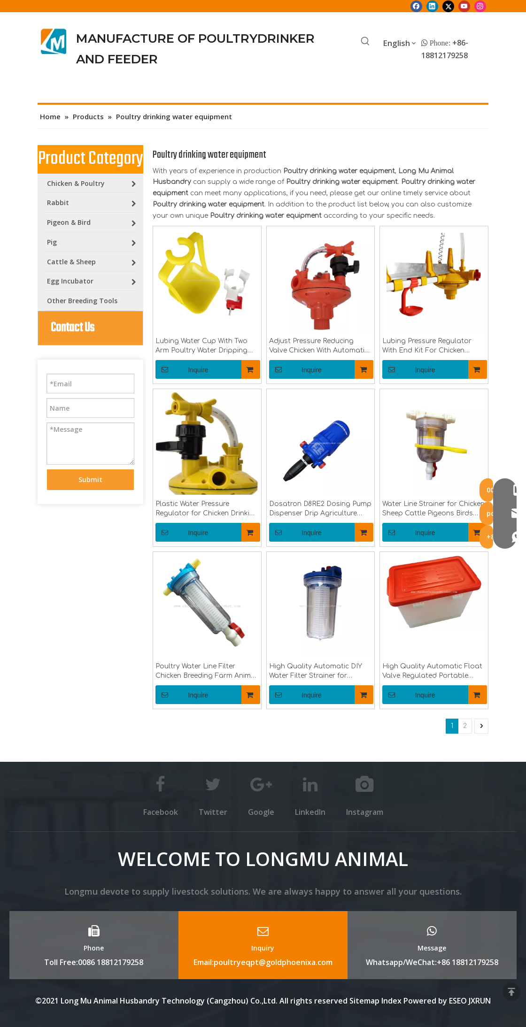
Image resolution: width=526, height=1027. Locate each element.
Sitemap (364, 1001)
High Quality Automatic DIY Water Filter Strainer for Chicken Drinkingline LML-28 (315, 672)
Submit (90, 479)
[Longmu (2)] (54, 41)
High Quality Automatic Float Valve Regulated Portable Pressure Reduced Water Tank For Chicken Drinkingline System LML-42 (432, 672)
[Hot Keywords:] (365, 42)
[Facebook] (416, 6)
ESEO (458, 1001)
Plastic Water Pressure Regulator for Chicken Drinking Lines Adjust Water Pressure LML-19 (206, 509)
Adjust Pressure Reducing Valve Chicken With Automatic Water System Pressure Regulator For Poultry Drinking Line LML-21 (318, 346)
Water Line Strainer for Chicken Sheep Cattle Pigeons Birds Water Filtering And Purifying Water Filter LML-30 (433, 509)
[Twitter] (448, 6)
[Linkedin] (432, 6)
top (511, 992)
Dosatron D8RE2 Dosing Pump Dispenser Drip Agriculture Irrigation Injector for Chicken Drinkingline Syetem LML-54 (320, 509)
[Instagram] (480, 6)
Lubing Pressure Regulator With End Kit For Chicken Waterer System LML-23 (427, 346)
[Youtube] (464, 6)
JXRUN (480, 1001)
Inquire (181, 369)
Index (392, 1001)
